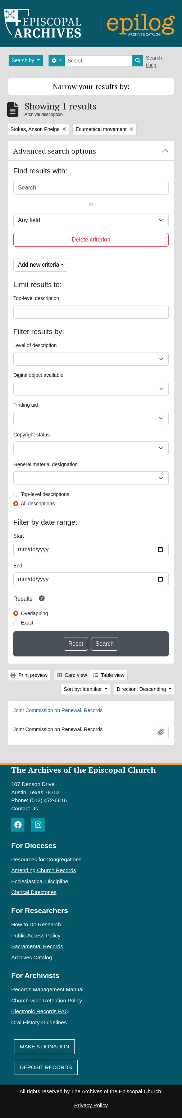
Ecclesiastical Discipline (39, 881)
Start (18, 536)
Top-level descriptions (45, 494)
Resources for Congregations (46, 859)
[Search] (98, 60)
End (17, 566)
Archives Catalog (31, 957)
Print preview (28, 675)
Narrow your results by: (91, 86)
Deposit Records (46, 1067)
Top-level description (36, 298)
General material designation (45, 464)
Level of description (35, 345)
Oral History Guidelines (39, 1022)
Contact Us (24, 808)
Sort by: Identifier (83, 689)
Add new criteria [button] (38, 265)
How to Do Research (36, 924)
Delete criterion (91, 240)
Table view (108, 675)
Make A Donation (44, 1046)
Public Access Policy (35, 935)
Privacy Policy (91, 1105)
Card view (72, 675)
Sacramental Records (37, 946)
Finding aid (25, 405)
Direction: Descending (142, 689)
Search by (24, 60)
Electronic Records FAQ (40, 1011)
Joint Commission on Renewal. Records (58, 710)
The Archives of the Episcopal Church (83, 769)
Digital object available (38, 375)
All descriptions (38, 503)
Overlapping (34, 613)
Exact (27, 623)
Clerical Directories (33, 892)
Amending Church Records (43, 870)
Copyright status (31, 435)
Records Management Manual (47, 989)
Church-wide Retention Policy (46, 1000)
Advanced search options (54, 151)
